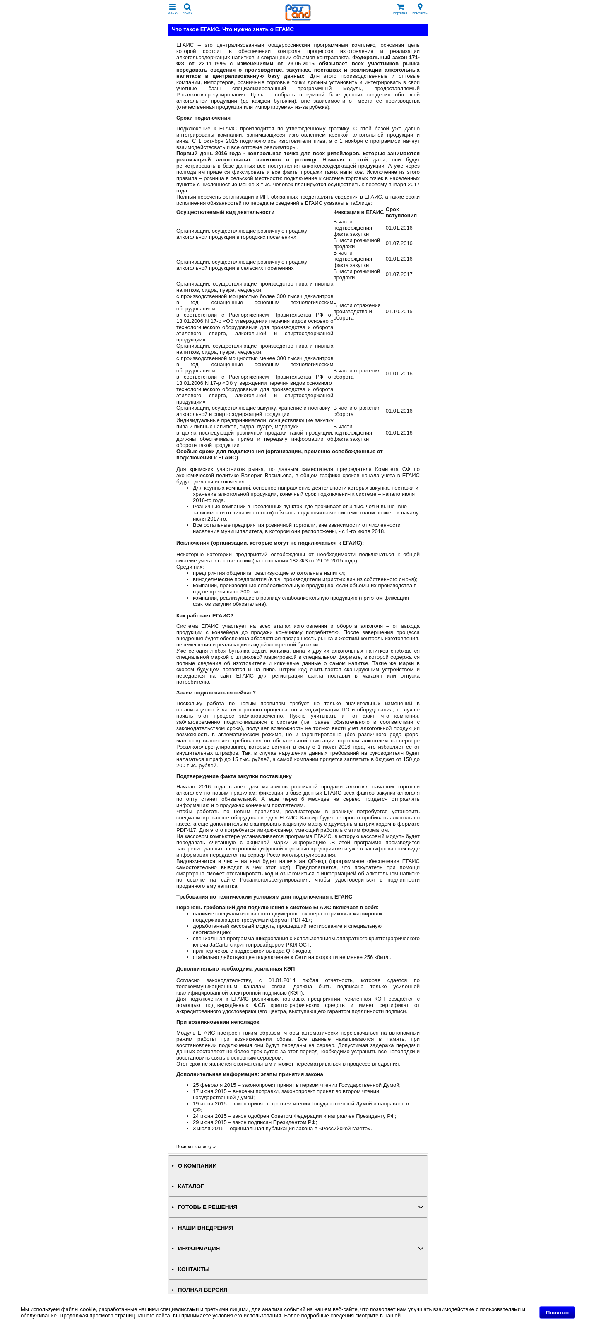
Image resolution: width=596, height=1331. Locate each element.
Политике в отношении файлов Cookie (450, 1315)
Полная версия (203, 1290)
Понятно (557, 1312)
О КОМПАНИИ (197, 1166)
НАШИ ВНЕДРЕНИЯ (205, 1228)
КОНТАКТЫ (193, 1269)
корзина (400, 9)
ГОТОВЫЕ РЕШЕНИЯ (207, 1207)
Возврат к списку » (196, 1146)
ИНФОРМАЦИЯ (199, 1248)
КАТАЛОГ (191, 1186)
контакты (420, 9)
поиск (187, 9)
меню (173, 9)
